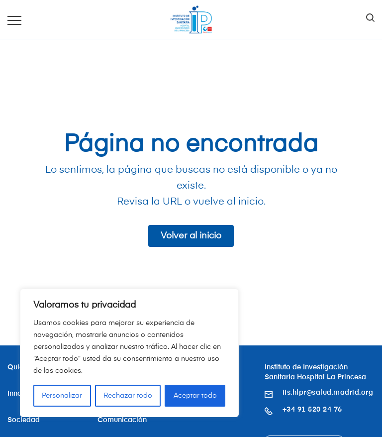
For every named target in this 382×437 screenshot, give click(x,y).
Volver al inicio (191, 235)
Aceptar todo (195, 395)
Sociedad (23, 420)
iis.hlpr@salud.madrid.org (328, 392)
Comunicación (122, 420)
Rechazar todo (127, 395)
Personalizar (62, 395)
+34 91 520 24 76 (312, 409)
